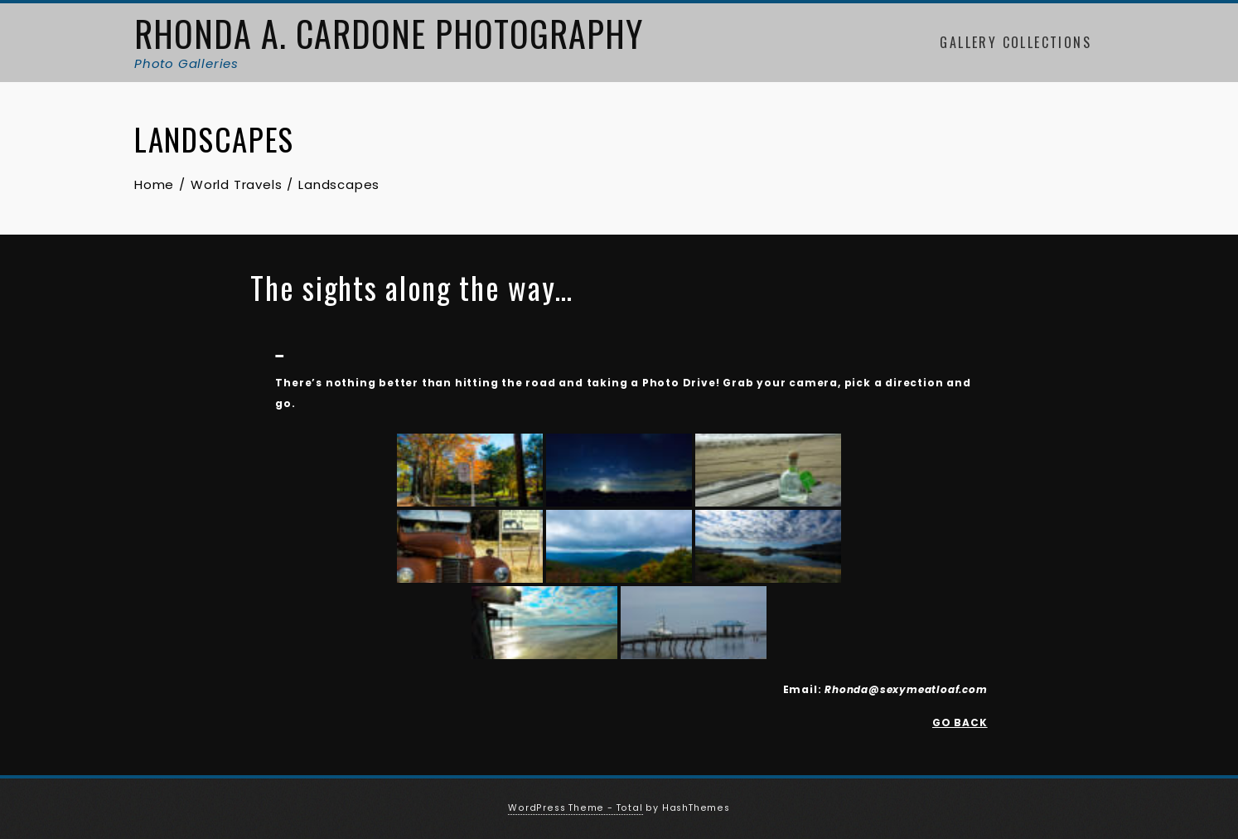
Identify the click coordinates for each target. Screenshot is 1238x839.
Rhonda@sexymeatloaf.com (906, 689)
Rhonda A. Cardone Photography (388, 33)
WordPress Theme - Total (575, 808)
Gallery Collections (1015, 42)
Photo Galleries (186, 63)
